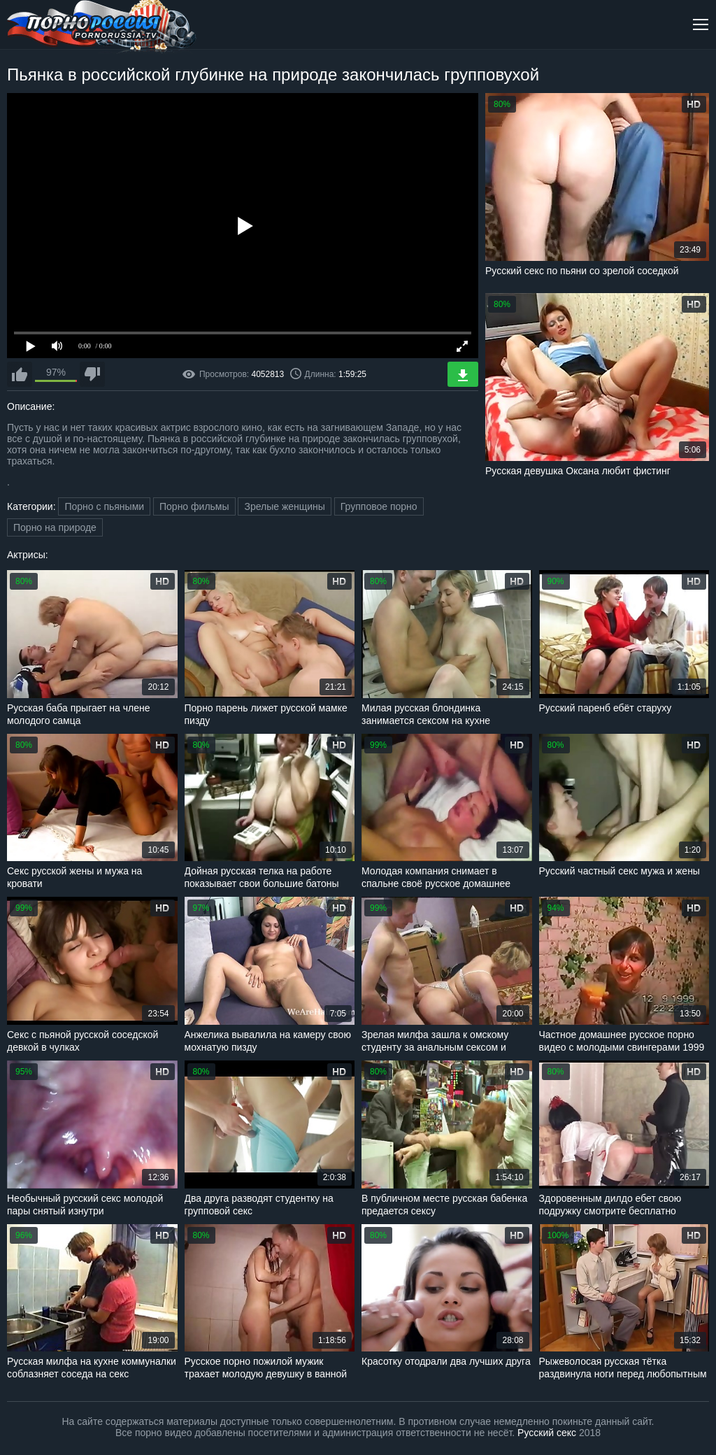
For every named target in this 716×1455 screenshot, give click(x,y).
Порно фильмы (194, 506)
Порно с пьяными (104, 506)
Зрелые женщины (284, 506)
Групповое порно (379, 506)
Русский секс (546, 1432)
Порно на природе (54, 527)
